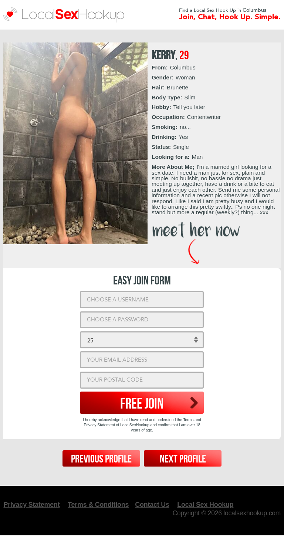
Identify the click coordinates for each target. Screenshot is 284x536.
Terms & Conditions (99, 504)
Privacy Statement (31, 504)
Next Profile (183, 459)
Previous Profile (101, 459)
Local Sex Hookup (207, 504)
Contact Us (153, 504)
